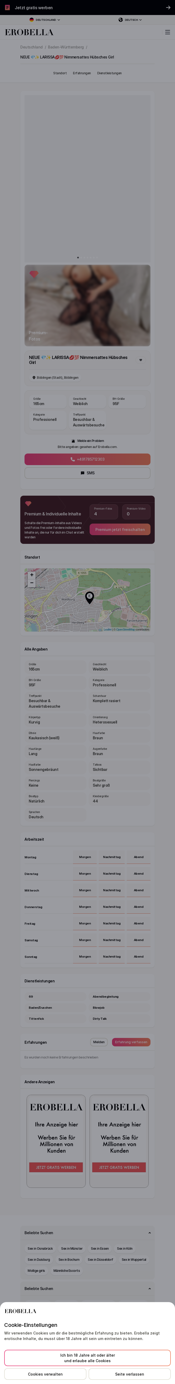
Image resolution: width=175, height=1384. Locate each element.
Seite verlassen (129, 1374)
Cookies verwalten (45, 1374)
